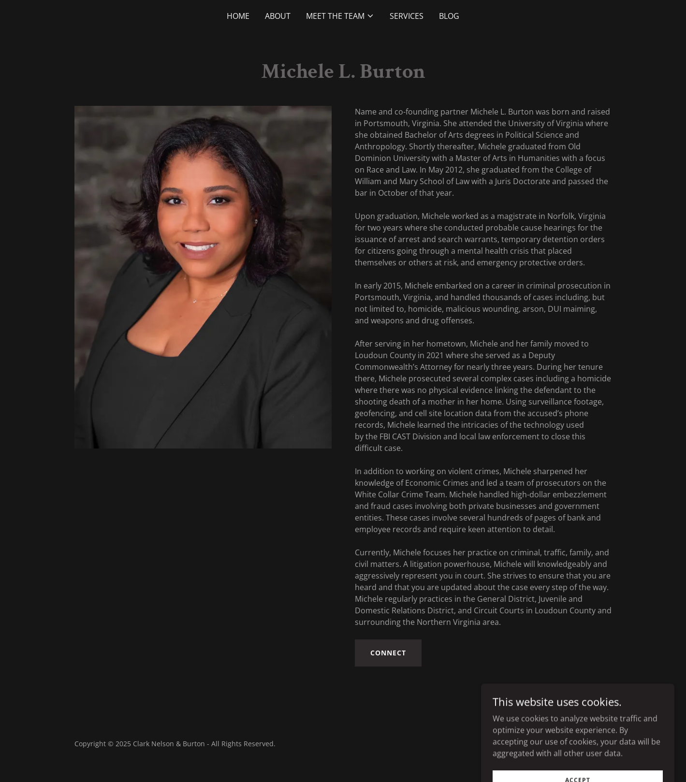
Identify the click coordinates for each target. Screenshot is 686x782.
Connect (388, 652)
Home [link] (238, 16)
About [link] (278, 16)
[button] (340, 16)
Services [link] (406, 16)
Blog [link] (449, 16)
